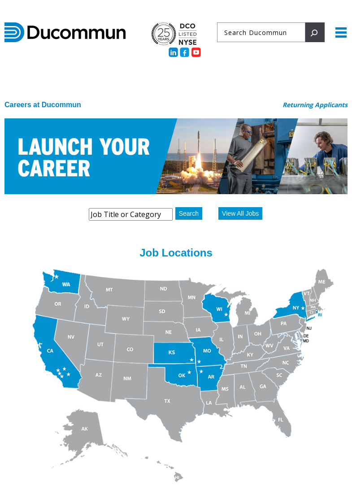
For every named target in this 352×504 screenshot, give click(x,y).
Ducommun (65, 32)
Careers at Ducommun (42, 105)
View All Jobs (240, 213)
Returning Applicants (315, 104)
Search (189, 213)
